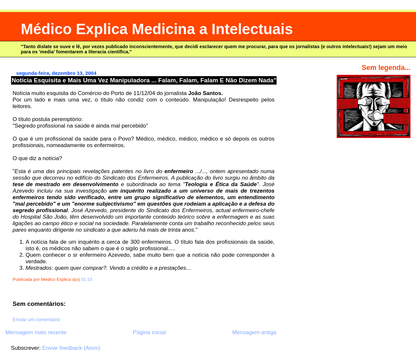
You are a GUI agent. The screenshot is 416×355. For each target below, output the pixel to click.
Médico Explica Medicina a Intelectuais (157, 29)
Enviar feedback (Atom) (71, 348)
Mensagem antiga (254, 332)
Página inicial (149, 332)
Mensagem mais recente (36, 332)
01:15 (86, 279)
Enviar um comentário (36, 319)
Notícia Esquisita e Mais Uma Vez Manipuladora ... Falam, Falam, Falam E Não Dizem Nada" (144, 80)
